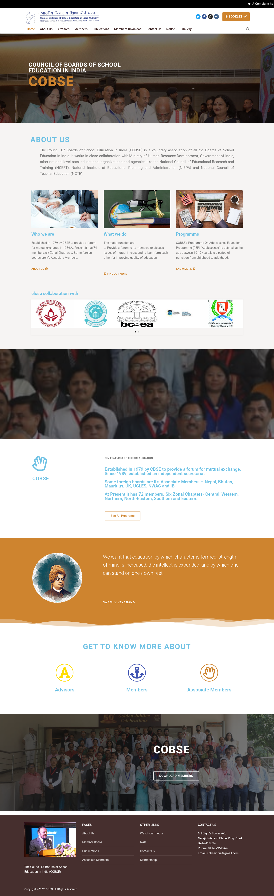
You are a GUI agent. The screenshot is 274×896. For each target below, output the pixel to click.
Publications (90, 851)
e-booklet (236, 16)
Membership (148, 860)
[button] (135, 331)
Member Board (92, 842)
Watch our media (151, 833)
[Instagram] (210, 16)
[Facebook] (204, 16)
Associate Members (95, 860)
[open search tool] (248, 29)
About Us (88, 833)
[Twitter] (198, 16)
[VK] (216, 16)
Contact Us (147, 851)
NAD (143, 842)
